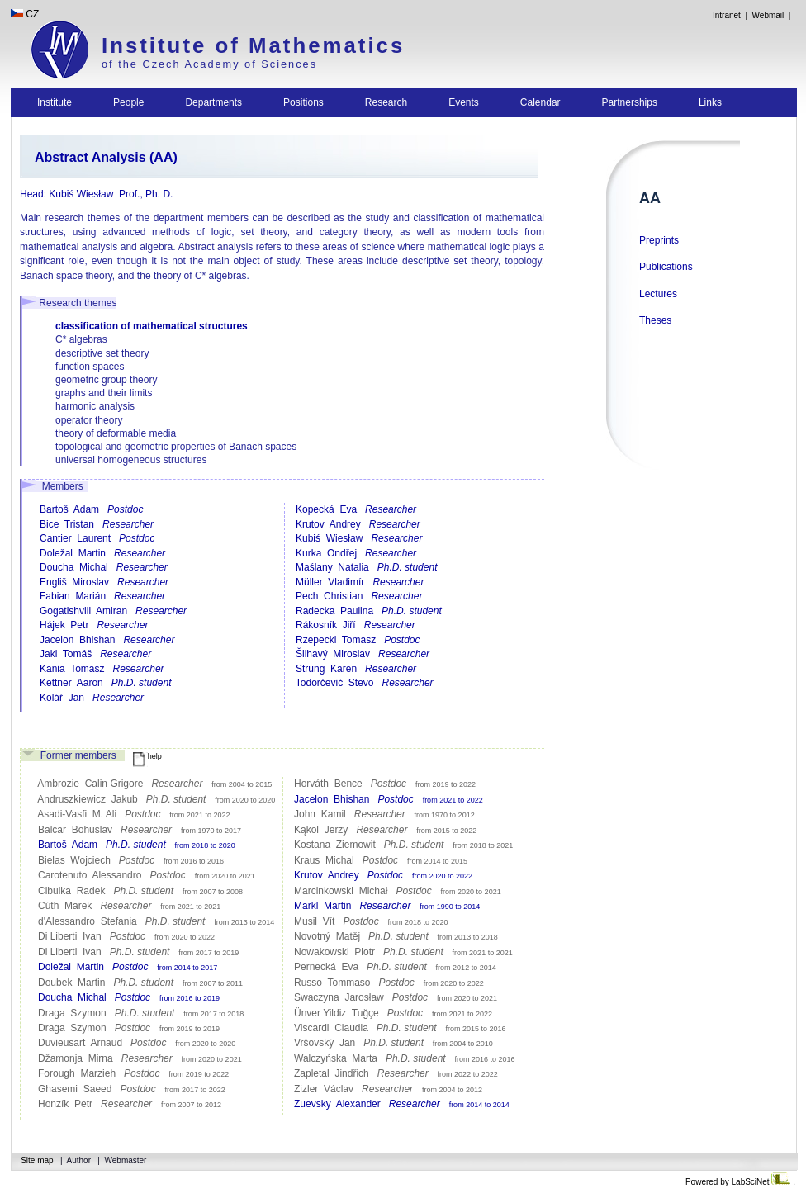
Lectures (658, 294)
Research (386, 102)
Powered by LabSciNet (739, 1181)
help (147, 756)
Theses (655, 320)
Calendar (540, 102)
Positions (303, 102)
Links (710, 102)
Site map (37, 1160)
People (128, 102)
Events (463, 102)
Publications (666, 266)
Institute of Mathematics (253, 45)
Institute (54, 102)
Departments (213, 102)
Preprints (659, 240)
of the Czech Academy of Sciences (209, 64)
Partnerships (629, 102)
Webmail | (773, 15)
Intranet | (729, 15)
